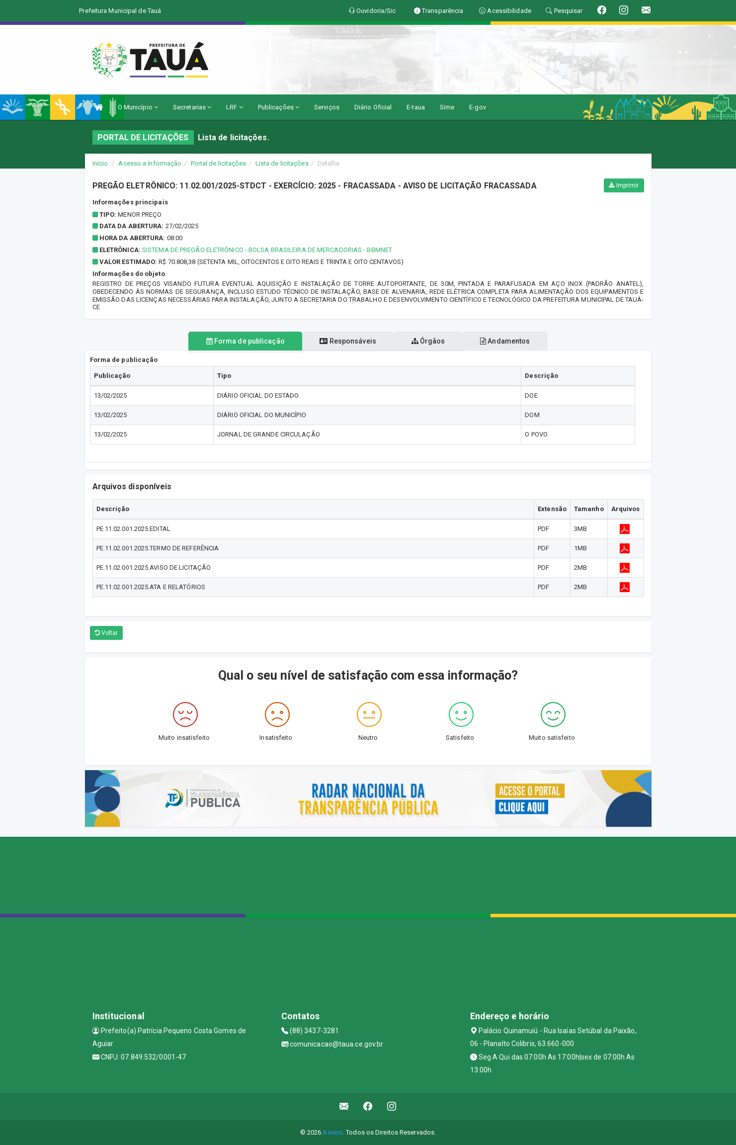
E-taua (416, 107)
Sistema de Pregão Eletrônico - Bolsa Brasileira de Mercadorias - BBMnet (267, 250)
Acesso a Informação (149, 163)
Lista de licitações (282, 163)
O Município (138, 107)
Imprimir (624, 185)
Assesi (333, 1132)
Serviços (326, 107)
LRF (234, 107)
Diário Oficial (373, 107)
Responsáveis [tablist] (345, 341)
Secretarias (192, 107)
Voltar (106, 632)
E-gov (477, 107)
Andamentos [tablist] (515, 341)
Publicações (278, 107)
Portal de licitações (218, 163)
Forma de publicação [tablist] (235, 341)
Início (100, 163)
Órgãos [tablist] (431, 341)
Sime (447, 107)
